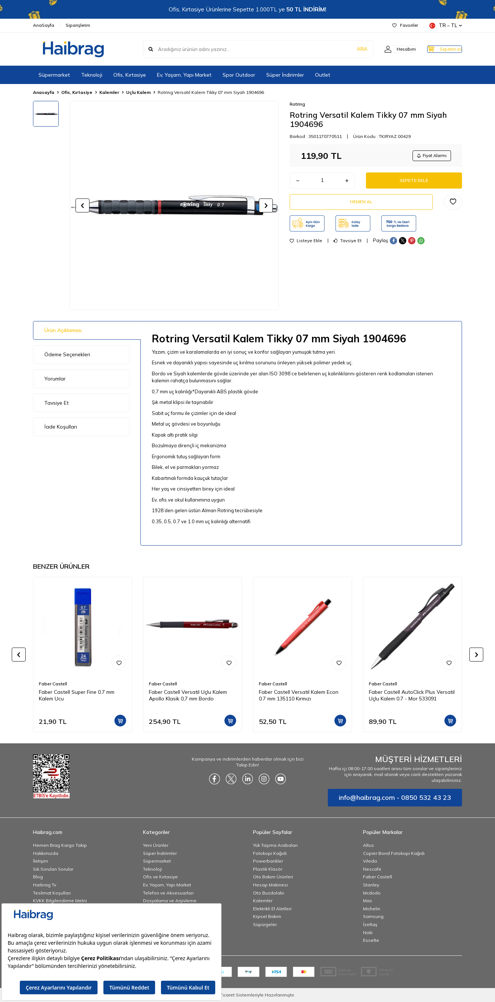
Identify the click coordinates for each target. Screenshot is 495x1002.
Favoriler (405, 25)
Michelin (371, 908)
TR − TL (445, 25)
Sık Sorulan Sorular (53, 869)
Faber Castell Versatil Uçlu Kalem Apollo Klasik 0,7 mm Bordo (188, 695)
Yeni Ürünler (155, 845)
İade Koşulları (60, 426)
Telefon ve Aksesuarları (168, 893)
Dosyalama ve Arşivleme (170, 900)
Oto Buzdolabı (268, 893)
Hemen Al (361, 207)
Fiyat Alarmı (429, 156)
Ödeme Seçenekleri (67, 354)
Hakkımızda (45, 853)
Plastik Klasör (267, 869)
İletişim (40, 861)
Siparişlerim (78, 25)
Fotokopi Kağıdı (270, 853)
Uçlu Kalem (138, 92)
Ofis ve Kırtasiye (160, 876)
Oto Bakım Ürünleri (273, 876)
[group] (174, 205)
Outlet (322, 75)
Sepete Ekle (414, 183)
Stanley (371, 885)
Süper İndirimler (285, 75)
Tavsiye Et (348, 247)
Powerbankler (268, 861)
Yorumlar (55, 378)
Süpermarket (54, 75)
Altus (368, 845)
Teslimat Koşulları (52, 893)
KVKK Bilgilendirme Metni (60, 900)
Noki (368, 932)
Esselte (371, 940)
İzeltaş (370, 924)
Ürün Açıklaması (63, 330)
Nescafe (372, 869)
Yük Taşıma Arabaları (275, 845)
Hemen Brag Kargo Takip (60, 845)
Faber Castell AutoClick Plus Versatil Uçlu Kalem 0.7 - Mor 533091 (412, 695)
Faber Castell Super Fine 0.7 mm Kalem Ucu (76, 695)
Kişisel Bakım (267, 916)
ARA (347, 49)
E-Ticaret (225, 995)
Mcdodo (372, 893)
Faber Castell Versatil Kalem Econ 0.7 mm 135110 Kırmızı (298, 695)
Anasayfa (43, 92)
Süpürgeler (265, 924)
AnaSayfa (43, 25)
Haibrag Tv (44, 885)
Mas (367, 900)
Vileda (370, 861)
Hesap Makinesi (270, 885)
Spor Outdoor (239, 75)
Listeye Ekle (306, 247)
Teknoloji (91, 75)
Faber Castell (53, 683)
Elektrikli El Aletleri (272, 908)
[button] (82, 205)
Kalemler (109, 92)
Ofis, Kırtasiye (129, 75)
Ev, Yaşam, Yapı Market (184, 75)
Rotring (297, 104)
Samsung (373, 916)
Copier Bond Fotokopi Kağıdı (394, 853)
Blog (38, 876)
